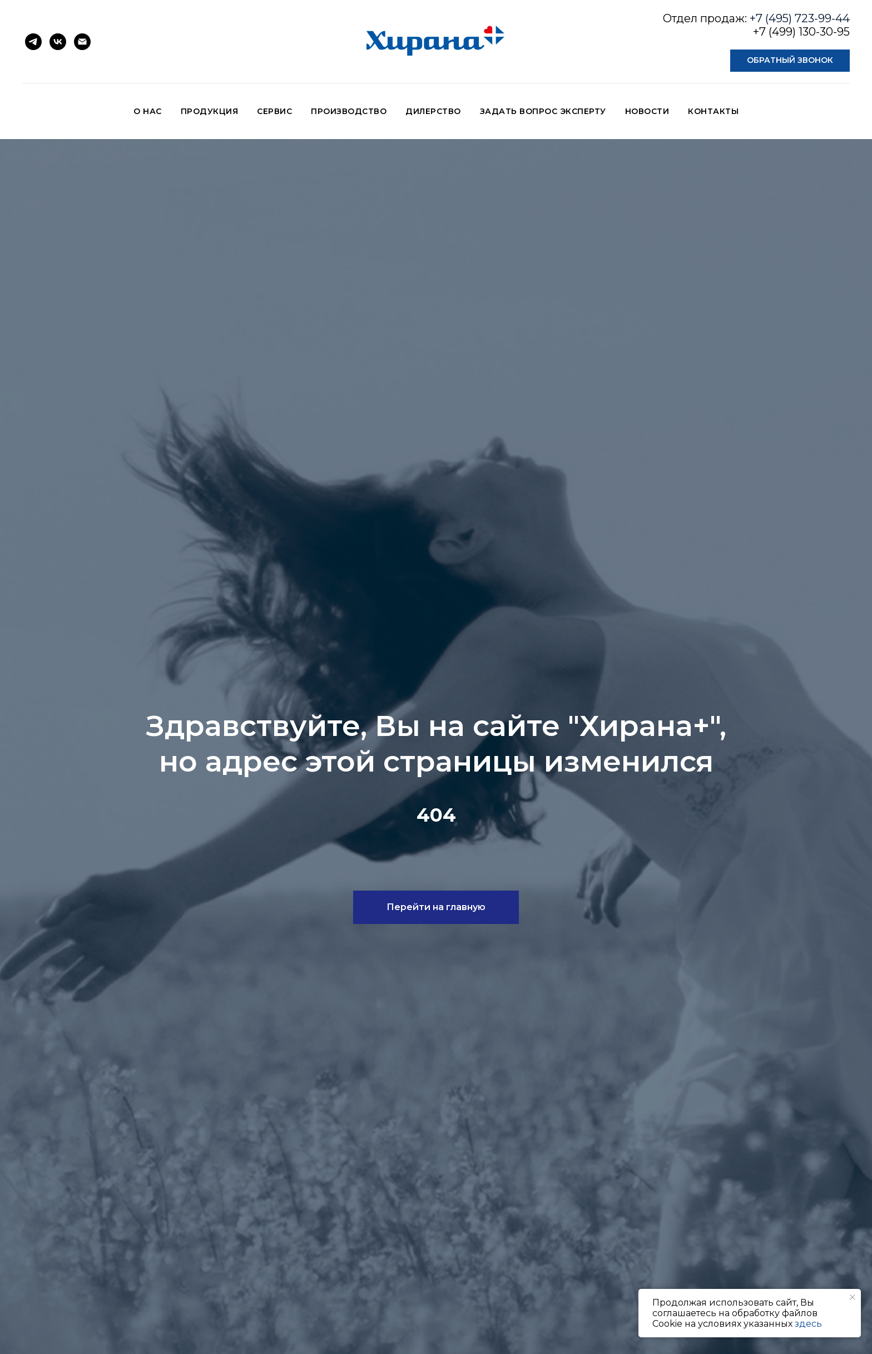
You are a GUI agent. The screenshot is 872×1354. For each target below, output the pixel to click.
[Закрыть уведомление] (852, 1297)
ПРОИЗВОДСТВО (349, 111)
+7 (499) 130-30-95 (801, 31)
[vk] (57, 41)
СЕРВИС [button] (274, 111)
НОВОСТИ (647, 111)
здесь (808, 1323)
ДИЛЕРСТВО (433, 111)
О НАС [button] (147, 111)
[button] (790, 61)
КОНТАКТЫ (713, 111)
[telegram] (33, 41)
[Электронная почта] (82, 41)
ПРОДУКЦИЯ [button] (210, 111)
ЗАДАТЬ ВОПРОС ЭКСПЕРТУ (543, 111)
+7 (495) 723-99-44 (800, 18)
